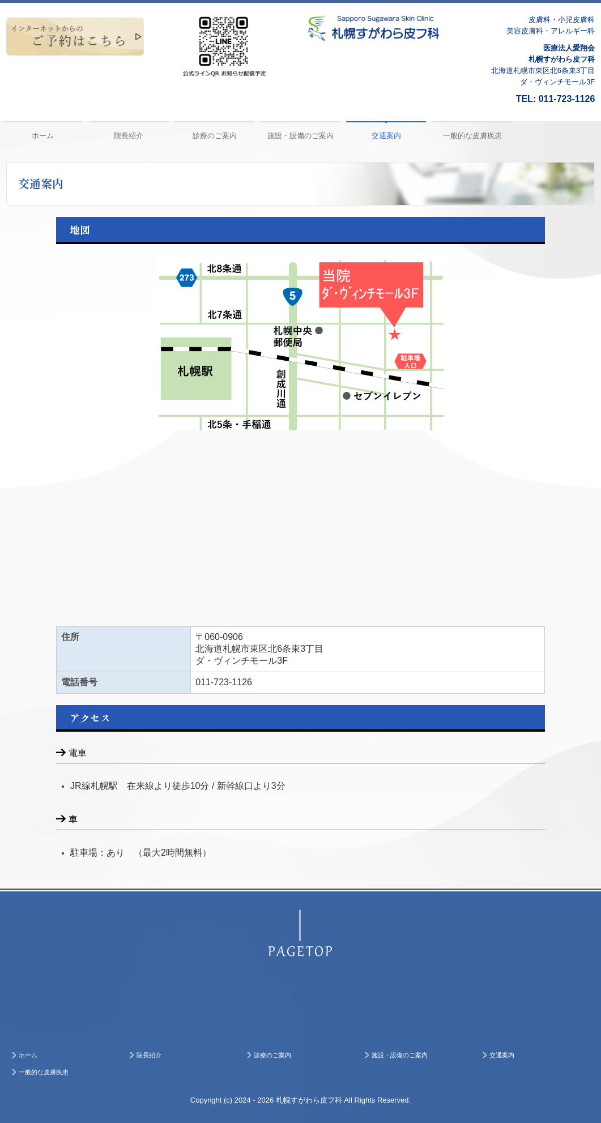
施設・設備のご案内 (300, 135)
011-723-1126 (567, 99)
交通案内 (386, 135)
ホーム (43, 135)
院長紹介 (128, 135)
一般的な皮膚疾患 (472, 135)
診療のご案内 (215, 135)
